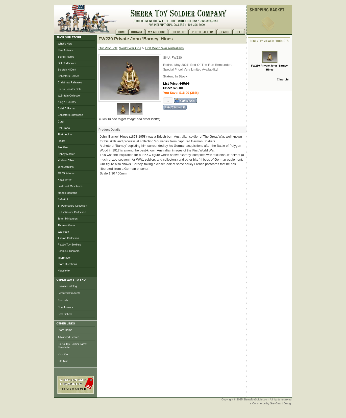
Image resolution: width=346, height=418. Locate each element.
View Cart (63, 354)
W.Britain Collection (69, 95)
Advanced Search (68, 337)
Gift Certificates (67, 63)
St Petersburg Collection (72, 205)
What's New (65, 43)
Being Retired (66, 56)
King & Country (67, 101)
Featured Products (69, 293)
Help (239, 32)
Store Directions (67, 264)
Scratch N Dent (67, 69)
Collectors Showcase (70, 114)
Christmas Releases (70, 82)
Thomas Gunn (66, 225)
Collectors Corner (68, 75)
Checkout (179, 32)
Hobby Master (66, 153)
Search (225, 32)
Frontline (63, 147)
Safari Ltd (63, 199)
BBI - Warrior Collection (72, 212)
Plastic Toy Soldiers (69, 244)
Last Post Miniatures (70, 186)
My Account (157, 32)
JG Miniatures (66, 173)
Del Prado (64, 127)
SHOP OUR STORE (68, 37)
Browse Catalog (67, 286)
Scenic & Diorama (68, 250)
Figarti (61, 140)
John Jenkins (66, 166)
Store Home (65, 329)
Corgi (61, 121)
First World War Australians (164, 48)
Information (64, 257)
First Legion (65, 134)
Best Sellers (65, 314)
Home (122, 32)
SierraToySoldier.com (256, 399)
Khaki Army (65, 179)
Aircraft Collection (68, 238)
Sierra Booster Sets (69, 89)
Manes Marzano (67, 192)
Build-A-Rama (66, 108)
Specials (63, 300)
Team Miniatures (68, 218)
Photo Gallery (203, 32)
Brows (137, 32)
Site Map (63, 361)
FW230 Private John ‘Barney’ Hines (270, 61)
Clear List (283, 79)
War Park (63, 231)
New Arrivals (65, 50)
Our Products (108, 48)
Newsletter (64, 270)
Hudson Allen (66, 160)
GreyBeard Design (281, 403)
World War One (130, 48)
